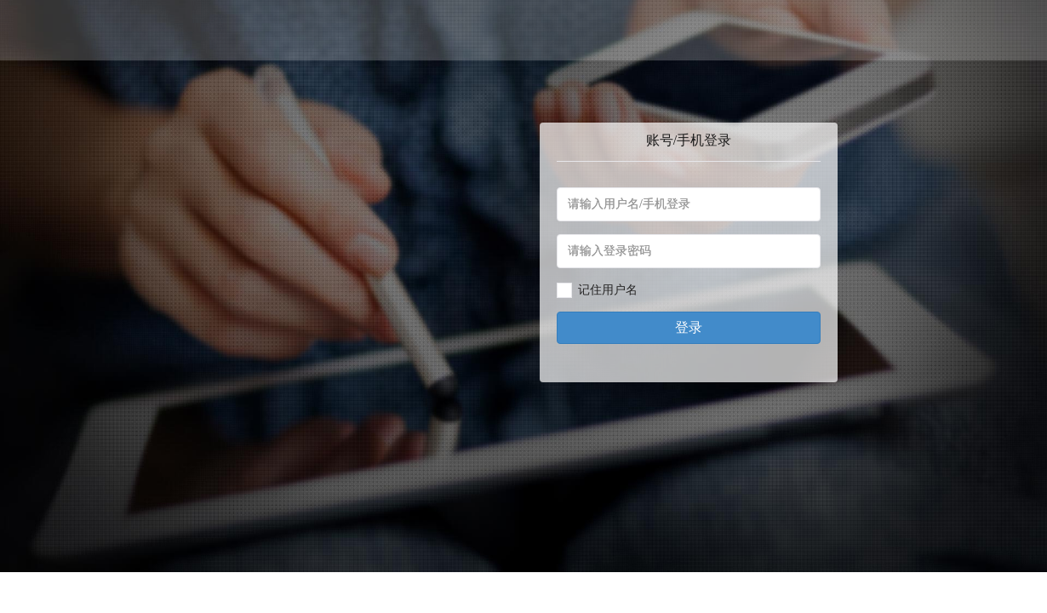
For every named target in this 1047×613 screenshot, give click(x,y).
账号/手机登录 (688, 140)
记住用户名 (608, 290)
